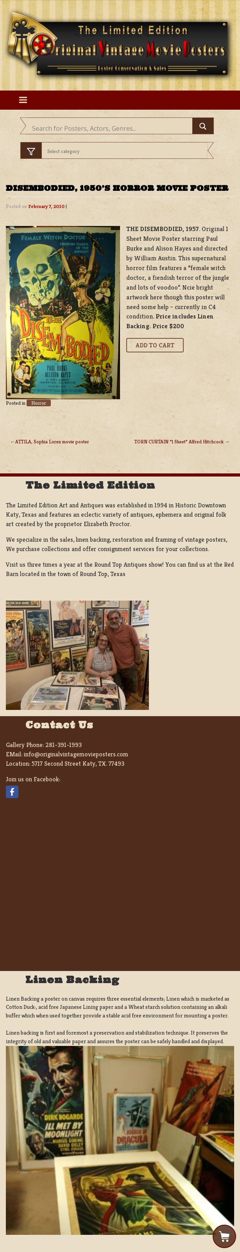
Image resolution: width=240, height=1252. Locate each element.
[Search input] (111, 128)
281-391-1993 (63, 745)
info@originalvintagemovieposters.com (76, 754)
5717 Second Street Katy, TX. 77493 (78, 763)
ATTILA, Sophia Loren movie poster (52, 442)
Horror (38, 403)
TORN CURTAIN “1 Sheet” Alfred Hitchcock (179, 442)
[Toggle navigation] (22, 100)
